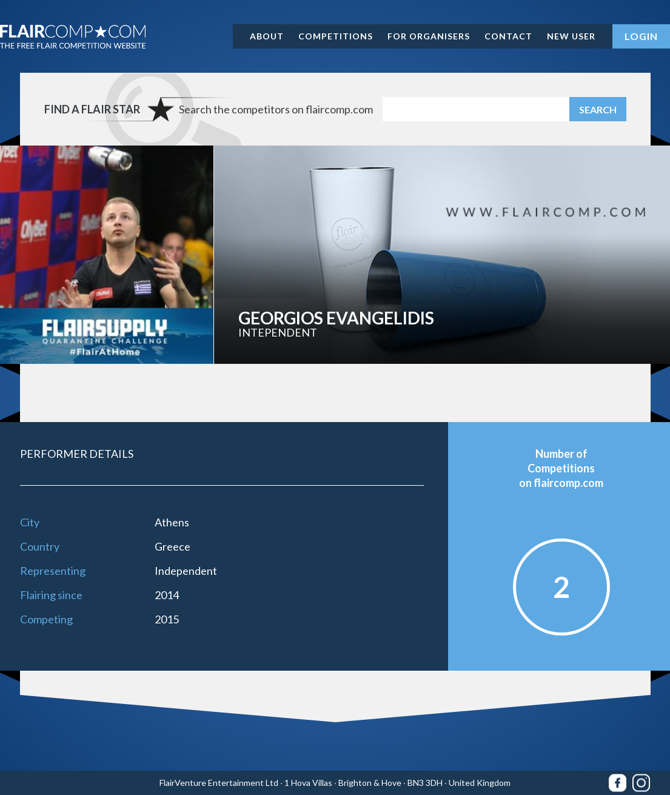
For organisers (428, 36)
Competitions (335, 36)
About (267, 36)
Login (641, 36)
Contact (508, 36)
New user (571, 36)
